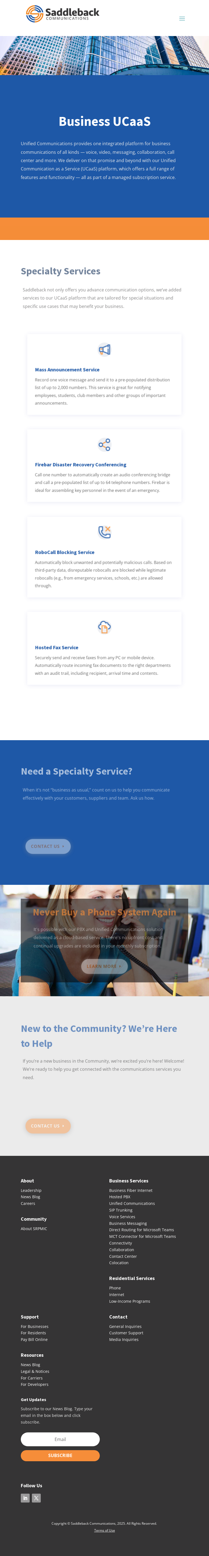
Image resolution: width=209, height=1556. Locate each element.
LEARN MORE (102, 966)
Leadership (31, 1190)
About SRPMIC (34, 1228)
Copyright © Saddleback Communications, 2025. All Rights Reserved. (105, 1523)
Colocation (119, 1262)
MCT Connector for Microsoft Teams (142, 1236)
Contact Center (123, 1256)
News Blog (30, 1196)
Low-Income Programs (129, 1301)
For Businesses (35, 1326)
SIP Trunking (120, 1210)
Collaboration (121, 1249)
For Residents (33, 1332)
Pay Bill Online (34, 1339)
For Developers (35, 1384)
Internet (116, 1294)
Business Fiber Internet (130, 1190)
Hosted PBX (119, 1196)
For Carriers (32, 1378)
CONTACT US (48, 846)
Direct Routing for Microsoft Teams (141, 1229)
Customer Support (126, 1332)
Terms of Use (104, 1530)
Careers (28, 1203)
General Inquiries (125, 1326)
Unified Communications (132, 1203)
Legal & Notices (35, 1371)
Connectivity (120, 1243)
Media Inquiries (124, 1339)
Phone (115, 1288)
